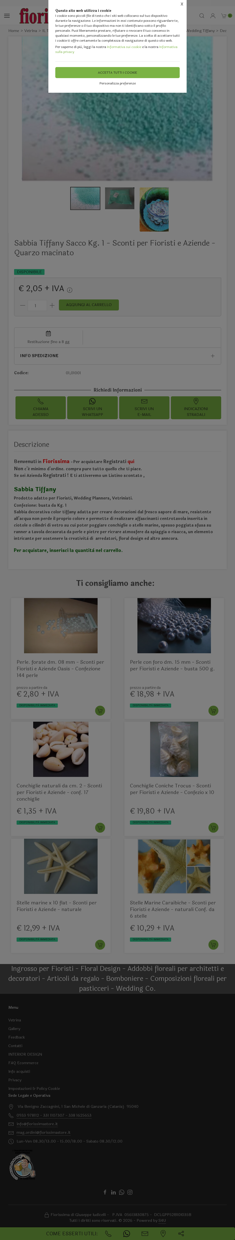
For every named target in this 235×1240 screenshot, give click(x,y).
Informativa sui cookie (124, 46)
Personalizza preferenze (118, 83)
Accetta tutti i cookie (117, 72)
